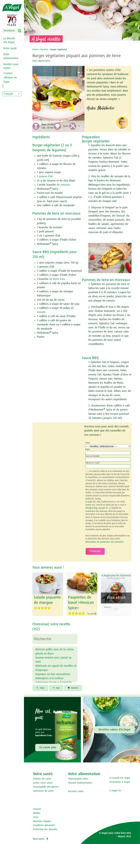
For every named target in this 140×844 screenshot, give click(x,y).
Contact (37, 808)
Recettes (44, 49)
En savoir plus (47, 746)
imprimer (77, 686)
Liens (35, 816)
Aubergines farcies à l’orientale (53, 680)
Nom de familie (92, 456)
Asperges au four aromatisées (52, 672)
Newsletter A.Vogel (119, 781)
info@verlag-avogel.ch (96, 508)
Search (21, 31)
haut (58, 686)
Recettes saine (75, 790)
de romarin (63, 184)
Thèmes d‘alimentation (80, 782)
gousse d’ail (46, 176)
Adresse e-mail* (92, 463)
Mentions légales (42, 820)
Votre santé (10, 48)
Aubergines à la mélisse (49, 676)
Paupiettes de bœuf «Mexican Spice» (80, 601)
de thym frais (57, 279)
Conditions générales (44, 824)
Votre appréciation (44, 60)
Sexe (87, 443)
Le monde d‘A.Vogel (119, 777)
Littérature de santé (43, 790)
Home (35, 49)
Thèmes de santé (42, 777)
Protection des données (45, 828)
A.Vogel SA (115, 789)
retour (41, 686)
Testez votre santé (42, 782)
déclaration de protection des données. (103, 541)
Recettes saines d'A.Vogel (114, 728)
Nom (87, 449)
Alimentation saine (78, 777)
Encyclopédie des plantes (46, 785)
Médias (36, 812)
